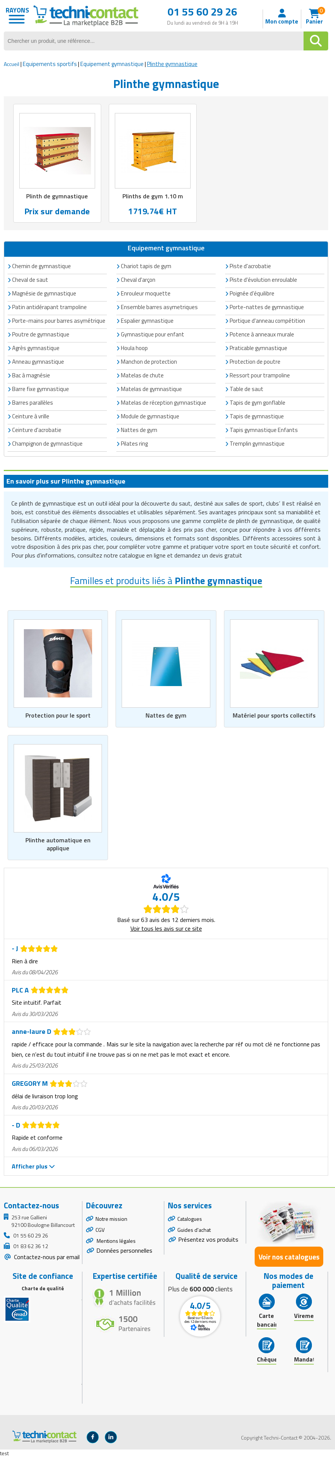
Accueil (11, 64)
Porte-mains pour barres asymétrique (58, 321)
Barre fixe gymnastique (40, 389)
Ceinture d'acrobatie (36, 430)
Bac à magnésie (31, 375)
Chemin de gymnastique (41, 266)
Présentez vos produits (208, 1241)
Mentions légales (115, 1243)
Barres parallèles (32, 403)
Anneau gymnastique (38, 362)
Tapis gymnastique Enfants (264, 430)
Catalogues (189, 1221)
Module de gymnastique (150, 416)
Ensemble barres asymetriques (159, 307)
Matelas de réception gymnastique (163, 403)
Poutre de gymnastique (40, 334)
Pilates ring (134, 444)
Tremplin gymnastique (257, 444)
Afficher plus (33, 1168)
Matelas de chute (142, 375)
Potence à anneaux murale (262, 334)
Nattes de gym (165, 716)
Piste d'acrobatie (250, 266)
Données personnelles (124, 1252)
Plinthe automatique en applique (58, 845)
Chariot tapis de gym (146, 266)
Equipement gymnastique (112, 64)
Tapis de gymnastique (257, 416)
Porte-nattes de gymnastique (267, 307)
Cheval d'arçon (138, 280)
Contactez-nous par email (46, 1259)
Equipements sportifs (50, 64)
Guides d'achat (194, 1232)
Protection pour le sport (58, 716)
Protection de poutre (255, 362)
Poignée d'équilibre (252, 293)
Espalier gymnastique (147, 321)
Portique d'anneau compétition (267, 321)
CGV (100, 1232)
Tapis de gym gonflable (257, 403)
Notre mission (111, 1221)
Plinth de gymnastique (57, 196)
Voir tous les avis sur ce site (166, 930)
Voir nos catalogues (288, 1258)
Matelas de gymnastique (151, 389)
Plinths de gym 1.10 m (152, 196)
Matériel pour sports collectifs (274, 716)
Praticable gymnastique (258, 348)
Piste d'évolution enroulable (263, 280)
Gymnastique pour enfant (152, 334)
